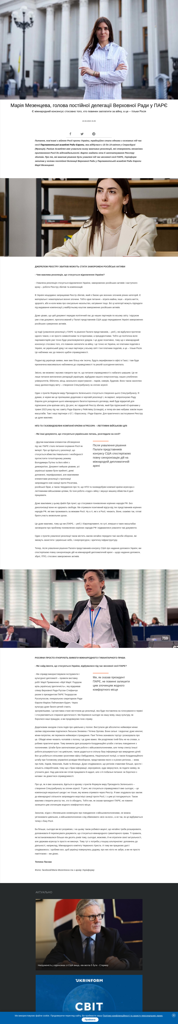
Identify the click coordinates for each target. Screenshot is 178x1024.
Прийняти (90, 1019)
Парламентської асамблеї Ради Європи (62, 144)
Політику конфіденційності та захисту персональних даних (133, 1015)
